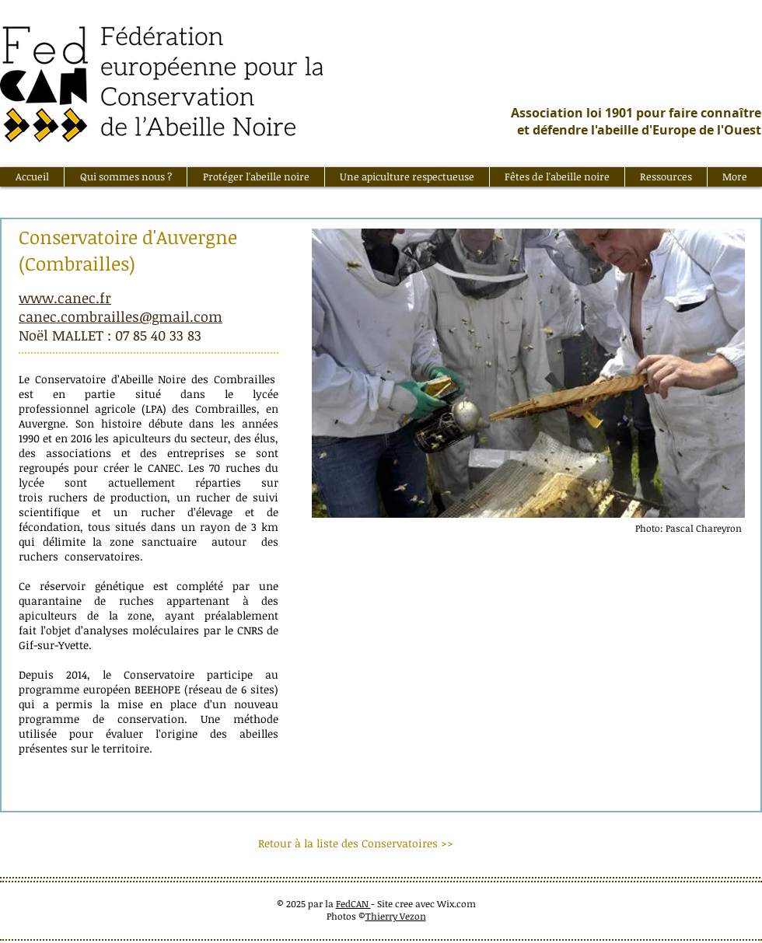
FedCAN (353, 903)
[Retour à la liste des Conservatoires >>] (355, 843)
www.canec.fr (65, 297)
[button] (125, 177)
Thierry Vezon (395, 916)
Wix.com (456, 903)
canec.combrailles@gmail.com (120, 316)
